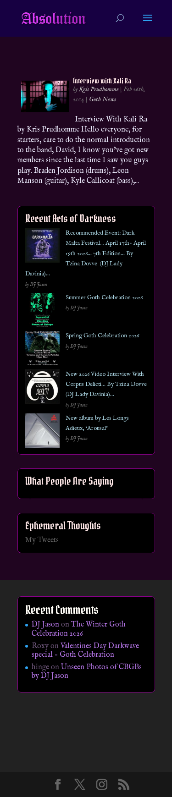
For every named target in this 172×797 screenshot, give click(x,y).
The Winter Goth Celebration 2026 (79, 629)
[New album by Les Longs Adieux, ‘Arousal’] (42, 432)
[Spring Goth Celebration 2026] (42, 350)
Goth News (102, 99)
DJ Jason (45, 624)
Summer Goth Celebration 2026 (104, 298)
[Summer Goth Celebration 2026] (42, 312)
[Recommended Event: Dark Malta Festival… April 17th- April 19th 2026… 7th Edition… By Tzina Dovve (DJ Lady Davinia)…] (42, 247)
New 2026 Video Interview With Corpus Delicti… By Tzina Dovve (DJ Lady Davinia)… (106, 384)
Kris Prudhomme (99, 89)
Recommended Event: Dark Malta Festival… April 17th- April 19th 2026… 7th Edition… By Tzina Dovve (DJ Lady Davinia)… (85, 253)
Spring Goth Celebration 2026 (102, 336)
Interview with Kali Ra (102, 80)
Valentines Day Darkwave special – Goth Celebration (85, 651)
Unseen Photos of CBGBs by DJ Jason (87, 672)
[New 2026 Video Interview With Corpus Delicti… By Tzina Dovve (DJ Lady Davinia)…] (42, 388)
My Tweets (42, 540)
